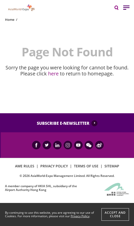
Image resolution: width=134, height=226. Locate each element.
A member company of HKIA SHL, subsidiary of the (41, 188)
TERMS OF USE (86, 166)
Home (9, 19)
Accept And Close (115, 214)
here (53, 73)
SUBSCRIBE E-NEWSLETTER (63, 123)
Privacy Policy (80, 216)
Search (118, 7)
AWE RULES (24, 166)
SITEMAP (111, 166)
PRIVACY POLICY (54, 166)
